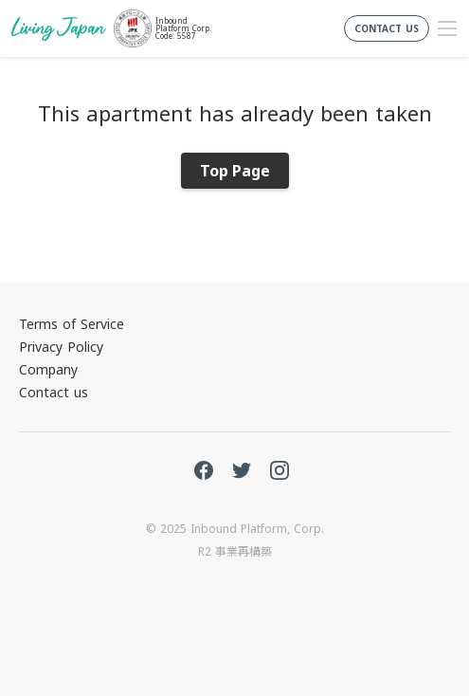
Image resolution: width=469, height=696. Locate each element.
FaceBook (203, 470)
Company (48, 369)
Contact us (53, 392)
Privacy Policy (61, 347)
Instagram (279, 470)
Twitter (241, 470)
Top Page (235, 170)
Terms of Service (71, 324)
